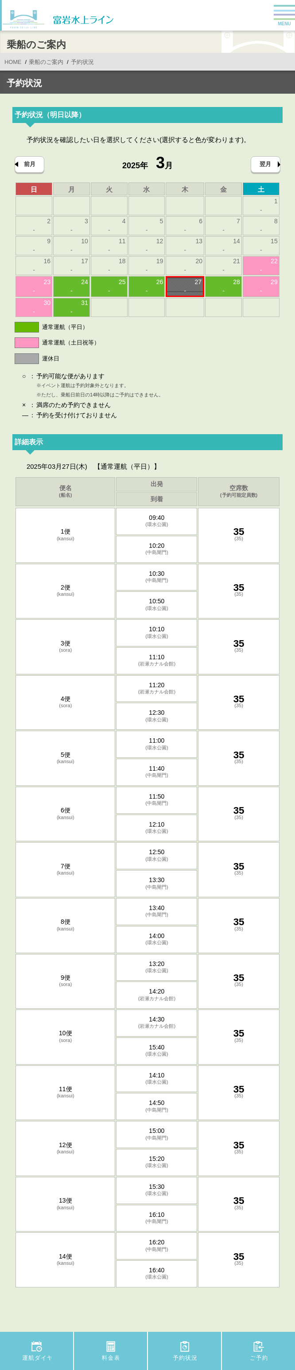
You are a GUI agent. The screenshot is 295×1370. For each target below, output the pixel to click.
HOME (12, 62)
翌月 (265, 164)
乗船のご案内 (46, 62)
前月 (29, 164)
